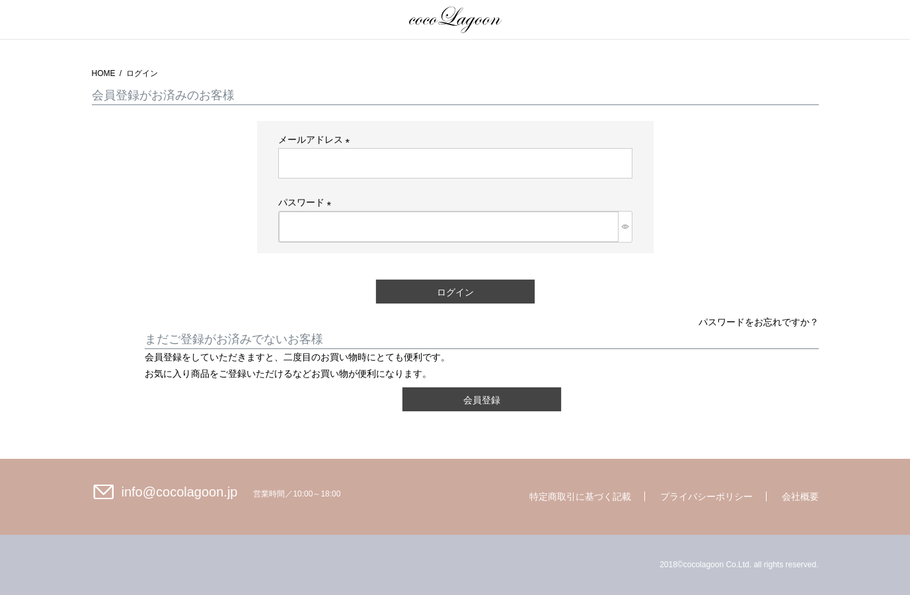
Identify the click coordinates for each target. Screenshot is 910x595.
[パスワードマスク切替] (625, 227)
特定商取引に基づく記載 (580, 496)
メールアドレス (316, 139)
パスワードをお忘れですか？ (759, 322)
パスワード (307, 202)
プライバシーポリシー (706, 496)
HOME (104, 73)
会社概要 (800, 496)
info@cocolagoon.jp (180, 492)
